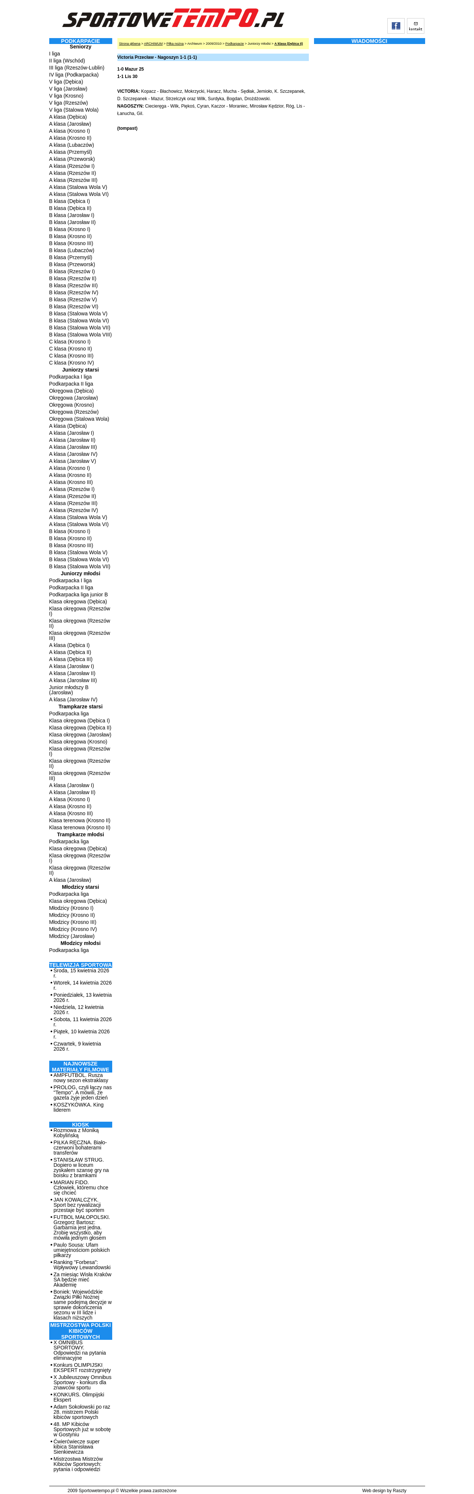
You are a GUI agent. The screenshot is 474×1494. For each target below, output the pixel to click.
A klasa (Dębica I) (69, 645)
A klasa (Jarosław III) (73, 447)
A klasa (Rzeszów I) (72, 166)
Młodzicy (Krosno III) (73, 922)
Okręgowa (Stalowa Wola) (79, 419)
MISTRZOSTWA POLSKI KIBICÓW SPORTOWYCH (80, 1331)
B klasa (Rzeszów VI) (74, 306)
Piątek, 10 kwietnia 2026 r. (82, 1034)
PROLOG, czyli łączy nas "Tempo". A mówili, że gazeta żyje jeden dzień (83, 1092)
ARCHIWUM (153, 43)
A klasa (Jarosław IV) (73, 454)
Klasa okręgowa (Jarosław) (80, 735)
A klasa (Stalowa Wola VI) (79, 194)
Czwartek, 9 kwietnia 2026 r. (77, 1046)
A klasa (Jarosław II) (72, 440)
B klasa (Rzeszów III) (73, 285)
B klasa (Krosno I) (69, 229)
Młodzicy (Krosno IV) (73, 929)
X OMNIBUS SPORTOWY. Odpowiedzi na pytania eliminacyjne (80, 1350)
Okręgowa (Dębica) (71, 391)
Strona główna (130, 43)
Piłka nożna (175, 43)
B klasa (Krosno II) (70, 236)
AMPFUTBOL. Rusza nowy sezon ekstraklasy (81, 1077)
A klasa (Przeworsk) (72, 159)
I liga (54, 54)
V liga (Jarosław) (68, 89)
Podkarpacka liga (69, 713)
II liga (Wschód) (67, 61)
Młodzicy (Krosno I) (71, 908)
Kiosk (80, 1125)
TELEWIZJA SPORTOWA (80, 965)
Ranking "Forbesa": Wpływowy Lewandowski (82, 1264)
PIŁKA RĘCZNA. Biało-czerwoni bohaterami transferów (80, 1147)
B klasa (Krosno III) (71, 243)
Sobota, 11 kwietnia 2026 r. (83, 1021)
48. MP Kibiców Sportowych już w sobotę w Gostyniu (82, 1429)
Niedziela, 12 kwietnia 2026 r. (79, 1009)
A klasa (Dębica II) (70, 652)
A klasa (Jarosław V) (72, 461)
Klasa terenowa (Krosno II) (80, 820)
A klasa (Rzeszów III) (73, 180)
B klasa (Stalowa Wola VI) (79, 320)
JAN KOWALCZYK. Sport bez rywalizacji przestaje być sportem (79, 1205)
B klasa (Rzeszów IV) (74, 292)
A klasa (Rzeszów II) (72, 173)
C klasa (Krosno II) (70, 349)
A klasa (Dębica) (68, 117)
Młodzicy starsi (80, 887)
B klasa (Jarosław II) (72, 222)
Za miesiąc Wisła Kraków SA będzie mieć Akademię (82, 1279)
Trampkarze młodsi (80, 834)
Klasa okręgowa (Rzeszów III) (79, 635)
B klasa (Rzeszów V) (73, 299)
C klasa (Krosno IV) (71, 363)
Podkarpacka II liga (71, 384)
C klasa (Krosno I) (70, 342)
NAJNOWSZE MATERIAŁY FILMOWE (80, 1067)
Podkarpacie (234, 43)
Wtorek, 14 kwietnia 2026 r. (83, 985)
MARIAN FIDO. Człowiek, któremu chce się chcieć (81, 1187)
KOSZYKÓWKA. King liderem (79, 1107)
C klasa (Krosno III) (71, 356)
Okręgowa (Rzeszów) (74, 412)
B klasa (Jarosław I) (71, 215)
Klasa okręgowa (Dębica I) (79, 721)
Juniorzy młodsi (80, 573)
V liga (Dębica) (66, 82)
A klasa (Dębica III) (71, 659)
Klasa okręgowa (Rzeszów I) (79, 611)
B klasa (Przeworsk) (72, 264)
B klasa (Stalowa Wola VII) (79, 328)
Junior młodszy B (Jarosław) (69, 689)
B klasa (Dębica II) (70, 208)
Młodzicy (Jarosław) (72, 936)
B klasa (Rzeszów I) (72, 271)
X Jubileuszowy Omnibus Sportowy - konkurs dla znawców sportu (82, 1382)
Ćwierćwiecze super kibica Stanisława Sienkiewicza (77, 1447)
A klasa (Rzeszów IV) (73, 510)
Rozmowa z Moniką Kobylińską (76, 1132)
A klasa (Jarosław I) (71, 433)
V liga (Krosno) (66, 96)
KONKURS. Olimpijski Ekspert (79, 1397)
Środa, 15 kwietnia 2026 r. (81, 973)
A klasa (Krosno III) (71, 482)
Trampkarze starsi (81, 706)
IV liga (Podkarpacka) (74, 75)
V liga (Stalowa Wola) (74, 110)
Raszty (400, 1490)
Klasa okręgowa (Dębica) (78, 601)
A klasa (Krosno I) (69, 131)
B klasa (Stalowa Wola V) (78, 313)
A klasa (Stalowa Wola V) (78, 187)
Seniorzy (80, 47)
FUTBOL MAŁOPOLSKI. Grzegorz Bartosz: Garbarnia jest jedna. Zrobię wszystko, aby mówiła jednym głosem (82, 1227)
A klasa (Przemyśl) (70, 152)
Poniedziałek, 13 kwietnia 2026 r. (83, 997)
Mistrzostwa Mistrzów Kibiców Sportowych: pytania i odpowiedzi (78, 1464)
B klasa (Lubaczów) (71, 250)
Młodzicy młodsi (80, 943)
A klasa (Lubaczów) (71, 145)
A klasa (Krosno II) (70, 138)
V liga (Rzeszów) (68, 103)
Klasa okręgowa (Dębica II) (80, 728)
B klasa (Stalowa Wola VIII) (80, 335)
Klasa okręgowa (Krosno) (78, 742)
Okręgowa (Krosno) (71, 405)
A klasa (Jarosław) (70, 124)
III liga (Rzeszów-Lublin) (76, 68)
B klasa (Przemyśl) (71, 257)
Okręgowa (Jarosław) (73, 398)
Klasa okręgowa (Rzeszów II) (79, 623)
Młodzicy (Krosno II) (72, 915)
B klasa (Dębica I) (69, 201)
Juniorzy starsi (80, 370)
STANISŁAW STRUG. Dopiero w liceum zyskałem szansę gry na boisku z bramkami (81, 1167)
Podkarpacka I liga (70, 377)
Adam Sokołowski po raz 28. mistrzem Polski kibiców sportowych (82, 1412)
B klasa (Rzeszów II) (73, 278)
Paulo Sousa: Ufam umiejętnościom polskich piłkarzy (82, 1250)
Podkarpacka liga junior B (78, 594)
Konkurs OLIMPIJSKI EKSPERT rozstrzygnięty (82, 1367)
